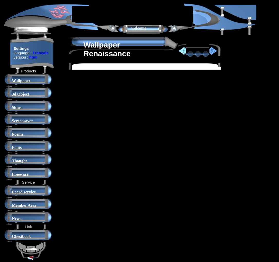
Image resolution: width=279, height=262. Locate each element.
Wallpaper (21, 81)
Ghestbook (21, 236)
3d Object (20, 94)
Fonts (17, 147)
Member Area (24, 205)
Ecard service (24, 192)
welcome (138, 28)
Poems (17, 134)
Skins (16, 107)
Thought (19, 161)
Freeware (20, 174)
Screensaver (22, 121)
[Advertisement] (132, 14)
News (16, 219)
